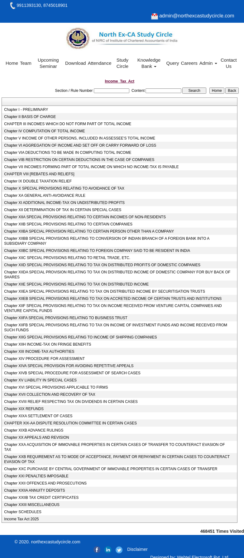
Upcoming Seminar (48, 63)
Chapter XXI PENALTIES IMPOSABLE (36, 476)
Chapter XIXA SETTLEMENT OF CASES (38, 416)
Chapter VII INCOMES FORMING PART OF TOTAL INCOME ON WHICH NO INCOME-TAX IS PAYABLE (91, 167)
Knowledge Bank (148, 63)
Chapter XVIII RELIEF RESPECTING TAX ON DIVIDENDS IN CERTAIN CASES (71, 402)
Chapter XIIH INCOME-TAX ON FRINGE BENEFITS (47, 344)
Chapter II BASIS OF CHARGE (30, 117)
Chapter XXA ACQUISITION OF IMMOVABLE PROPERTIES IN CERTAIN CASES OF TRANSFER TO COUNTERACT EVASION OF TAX (114, 447)
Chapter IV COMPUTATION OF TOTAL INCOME (44, 131)
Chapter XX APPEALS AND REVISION (36, 437)
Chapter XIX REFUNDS (24, 409)
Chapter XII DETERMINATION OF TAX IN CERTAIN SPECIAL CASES (62, 210)
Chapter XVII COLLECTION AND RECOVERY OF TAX (49, 394)
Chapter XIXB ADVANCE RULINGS (33, 430)
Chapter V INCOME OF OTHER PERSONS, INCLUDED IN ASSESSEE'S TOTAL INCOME (79, 138)
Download (75, 63)
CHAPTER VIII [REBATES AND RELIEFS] (39, 174)
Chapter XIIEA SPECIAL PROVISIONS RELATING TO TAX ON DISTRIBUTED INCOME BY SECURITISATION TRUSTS (104, 291)
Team (25, 63)
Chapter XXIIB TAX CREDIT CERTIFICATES (41, 497)
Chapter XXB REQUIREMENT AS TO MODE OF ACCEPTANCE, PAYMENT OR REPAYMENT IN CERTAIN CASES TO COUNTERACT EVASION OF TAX (116, 459)
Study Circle (122, 63)
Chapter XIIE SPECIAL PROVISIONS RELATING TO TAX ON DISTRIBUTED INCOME (76, 284)
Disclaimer (137, 549)
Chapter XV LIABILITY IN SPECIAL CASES (40, 380)
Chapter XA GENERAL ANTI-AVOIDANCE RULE (44, 195)
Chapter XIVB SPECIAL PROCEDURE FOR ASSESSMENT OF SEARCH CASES (72, 373)
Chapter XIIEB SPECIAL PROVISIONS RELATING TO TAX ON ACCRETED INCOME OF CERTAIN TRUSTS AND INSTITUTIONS (113, 298)
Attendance (100, 63)
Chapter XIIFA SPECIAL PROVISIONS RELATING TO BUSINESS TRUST (65, 318)
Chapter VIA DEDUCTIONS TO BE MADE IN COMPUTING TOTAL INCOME (67, 152)
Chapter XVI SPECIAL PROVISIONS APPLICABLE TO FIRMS (56, 387)
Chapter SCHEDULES (22, 512)
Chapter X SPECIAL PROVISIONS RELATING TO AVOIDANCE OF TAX (64, 188)
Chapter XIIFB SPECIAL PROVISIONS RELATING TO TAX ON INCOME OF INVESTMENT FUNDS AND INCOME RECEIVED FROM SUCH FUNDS (115, 327)
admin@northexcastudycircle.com (192, 15)
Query (172, 63)
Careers (189, 63)
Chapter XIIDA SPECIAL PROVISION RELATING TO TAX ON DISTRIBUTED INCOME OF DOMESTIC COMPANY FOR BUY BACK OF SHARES (117, 274)
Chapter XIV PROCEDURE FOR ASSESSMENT (44, 359)
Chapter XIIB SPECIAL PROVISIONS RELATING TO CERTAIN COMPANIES (68, 224)
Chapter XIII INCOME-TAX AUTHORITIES (39, 351)
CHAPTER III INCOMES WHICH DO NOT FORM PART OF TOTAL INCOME (67, 124)
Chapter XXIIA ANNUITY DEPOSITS (34, 490)
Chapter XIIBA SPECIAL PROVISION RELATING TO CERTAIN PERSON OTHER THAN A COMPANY (89, 231)
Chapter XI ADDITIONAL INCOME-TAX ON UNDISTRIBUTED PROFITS (64, 203)
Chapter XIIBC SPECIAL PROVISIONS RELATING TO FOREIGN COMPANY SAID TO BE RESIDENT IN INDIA (97, 250)
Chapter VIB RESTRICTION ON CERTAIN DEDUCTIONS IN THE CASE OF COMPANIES (79, 160)
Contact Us (229, 63)
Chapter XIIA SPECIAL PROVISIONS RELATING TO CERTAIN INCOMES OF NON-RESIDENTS (85, 217)
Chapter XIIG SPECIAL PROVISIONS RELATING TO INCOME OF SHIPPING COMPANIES (80, 337)
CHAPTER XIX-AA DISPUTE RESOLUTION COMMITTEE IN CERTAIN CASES (70, 423)
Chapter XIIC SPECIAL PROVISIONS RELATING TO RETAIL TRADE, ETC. (67, 258)
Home (12, 63)
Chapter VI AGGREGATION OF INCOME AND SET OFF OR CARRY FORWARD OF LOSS (80, 145)
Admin (208, 63)
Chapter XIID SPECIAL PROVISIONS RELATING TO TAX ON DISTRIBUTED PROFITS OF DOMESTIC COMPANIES (102, 265)
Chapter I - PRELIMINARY (26, 109)
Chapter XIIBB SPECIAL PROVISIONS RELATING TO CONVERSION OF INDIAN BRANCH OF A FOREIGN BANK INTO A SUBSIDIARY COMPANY (106, 241)
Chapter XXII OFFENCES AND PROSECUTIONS (45, 483)
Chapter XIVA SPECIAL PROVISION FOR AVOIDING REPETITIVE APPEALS (68, 366)
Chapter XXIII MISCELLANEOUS (31, 505)
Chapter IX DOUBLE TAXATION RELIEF (38, 181)
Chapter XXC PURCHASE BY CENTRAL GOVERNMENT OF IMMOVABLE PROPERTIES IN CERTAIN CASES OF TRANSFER (110, 469)
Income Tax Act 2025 (21, 519)
